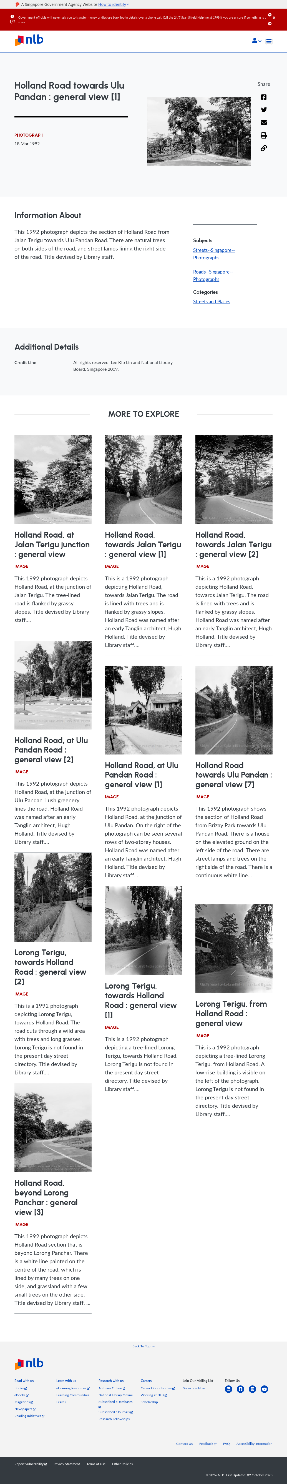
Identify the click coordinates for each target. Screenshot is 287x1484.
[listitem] (24, 1382)
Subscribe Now (194, 1388)
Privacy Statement (67, 1464)
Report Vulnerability (30, 1464)
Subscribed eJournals (116, 1412)
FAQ (226, 1444)
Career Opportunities (158, 1388)
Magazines (23, 1402)
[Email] (264, 126)
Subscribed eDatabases (115, 1404)
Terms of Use (96, 1464)
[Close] (279, 13)
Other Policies (122, 1464)
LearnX (61, 1402)
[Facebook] (264, 100)
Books (20, 1388)
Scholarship (149, 1402)
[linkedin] (231, 1393)
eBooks (21, 1395)
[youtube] (267, 1393)
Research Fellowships (114, 1419)
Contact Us (184, 1444)
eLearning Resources (73, 1388)
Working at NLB (154, 1395)
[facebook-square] (243, 1393)
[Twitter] (264, 113)
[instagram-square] (255, 1393)
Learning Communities (72, 1395)
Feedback (207, 1444)
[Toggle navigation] (269, 41)
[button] (256, 41)
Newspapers (25, 1409)
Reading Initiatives (29, 1416)
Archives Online (112, 1388)
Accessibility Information (254, 1444)
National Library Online (116, 1395)
